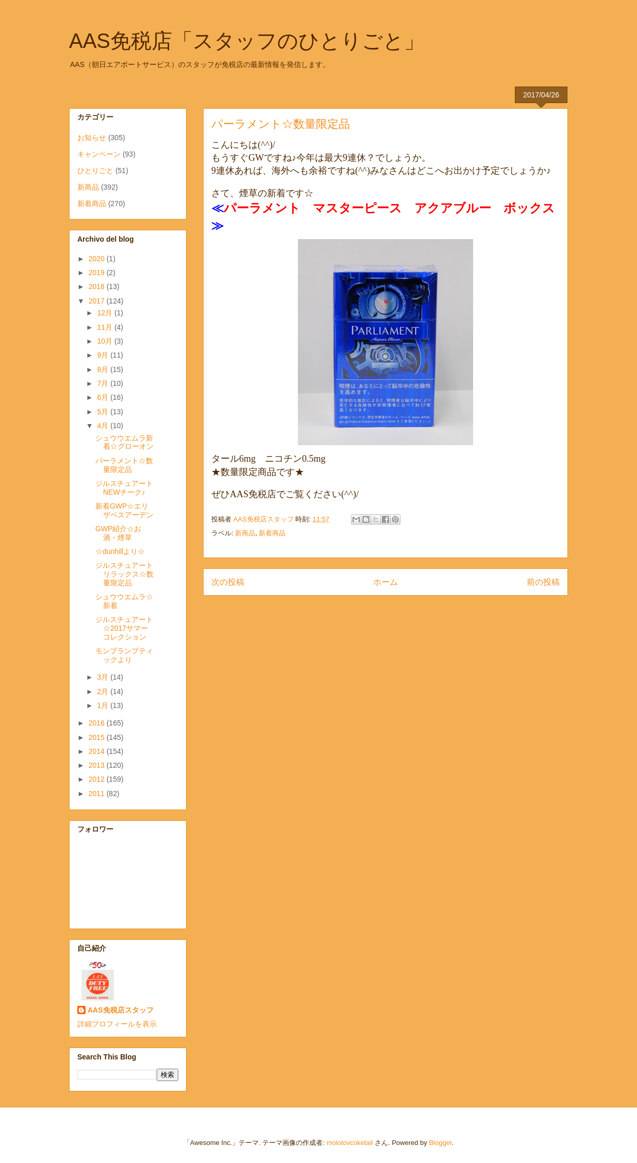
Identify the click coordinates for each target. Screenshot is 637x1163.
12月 (105, 313)
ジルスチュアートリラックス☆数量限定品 (124, 574)
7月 (103, 383)
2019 (98, 272)
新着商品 (272, 533)
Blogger (440, 1143)
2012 (98, 779)
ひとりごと (95, 170)
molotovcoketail (350, 1143)
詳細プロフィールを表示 (117, 1024)
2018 (98, 286)
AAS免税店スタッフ (121, 1010)
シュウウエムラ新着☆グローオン (124, 442)
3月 (103, 677)
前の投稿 (543, 582)
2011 (98, 793)
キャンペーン (99, 154)
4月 (103, 426)
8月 (103, 369)
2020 (98, 259)
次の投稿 (227, 582)
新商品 (245, 533)
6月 (103, 397)
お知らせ (91, 137)
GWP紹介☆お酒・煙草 (118, 533)
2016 (98, 723)
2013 (98, 765)
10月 (105, 341)
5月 (103, 412)
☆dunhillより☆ (120, 551)
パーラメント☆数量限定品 (124, 465)
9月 (103, 355)
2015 (98, 737)
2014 (98, 751)
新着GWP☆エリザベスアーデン (124, 510)
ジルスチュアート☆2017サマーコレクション (124, 628)
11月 (105, 327)
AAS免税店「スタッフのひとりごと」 (247, 40)
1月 (103, 705)
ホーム (385, 582)
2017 (98, 301)
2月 (103, 691)
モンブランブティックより (124, 655)
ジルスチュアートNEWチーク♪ (124, 487)
